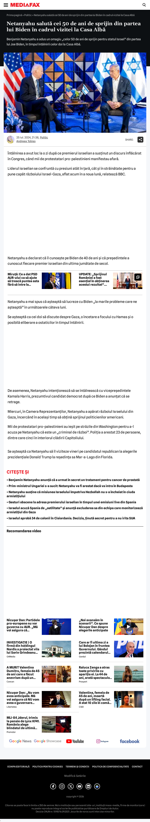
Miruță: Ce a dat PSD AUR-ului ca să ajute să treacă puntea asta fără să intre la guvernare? (23, 279)
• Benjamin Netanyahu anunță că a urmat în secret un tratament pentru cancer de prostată (73, 480)
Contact (137, 766)
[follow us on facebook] (129, 741)
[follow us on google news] (20, 741)
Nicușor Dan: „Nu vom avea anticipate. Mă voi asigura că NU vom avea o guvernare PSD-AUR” (23, 698)
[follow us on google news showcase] (47, 741)
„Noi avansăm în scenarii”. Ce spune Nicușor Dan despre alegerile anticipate (93, 625)
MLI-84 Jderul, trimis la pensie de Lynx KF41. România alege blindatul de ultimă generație (23, 723)
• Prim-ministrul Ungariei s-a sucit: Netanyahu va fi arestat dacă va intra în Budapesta (70, 486)
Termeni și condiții (77, 766)
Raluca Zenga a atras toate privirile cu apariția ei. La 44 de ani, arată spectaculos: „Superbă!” (95, 672)
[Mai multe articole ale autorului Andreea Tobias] (10, 140)
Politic (28, 15)
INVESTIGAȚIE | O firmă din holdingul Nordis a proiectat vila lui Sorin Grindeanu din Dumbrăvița (23, 647)
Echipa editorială (18, 766)
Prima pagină (14, 15)
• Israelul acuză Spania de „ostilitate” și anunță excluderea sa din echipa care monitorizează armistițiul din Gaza (75, 510)
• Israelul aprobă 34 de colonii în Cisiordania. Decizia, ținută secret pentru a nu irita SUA (71, 518)
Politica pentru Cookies (47, 766)
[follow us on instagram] (102, 741)
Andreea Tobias (26, 141)
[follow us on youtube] (75, 741)
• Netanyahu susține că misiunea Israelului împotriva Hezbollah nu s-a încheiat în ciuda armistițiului (71, 494)
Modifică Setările (75, 775)
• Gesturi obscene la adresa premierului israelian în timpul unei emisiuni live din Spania (71, 502)
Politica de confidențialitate (110, 766)
